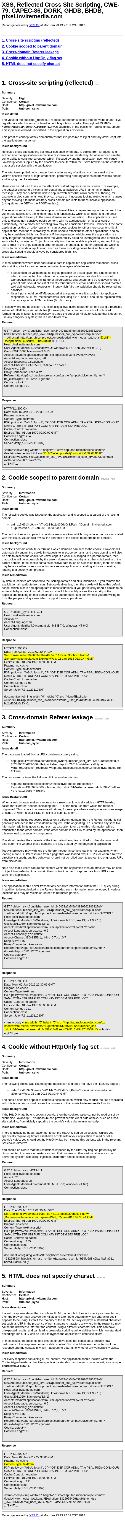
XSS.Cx (34, 25)
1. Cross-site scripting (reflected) (30, 40)
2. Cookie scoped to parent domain (32, 46)
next (97, 84)
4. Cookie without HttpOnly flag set (32, 58)
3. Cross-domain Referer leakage (30, 52)
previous (105, 479)
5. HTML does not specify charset (31, 64)
